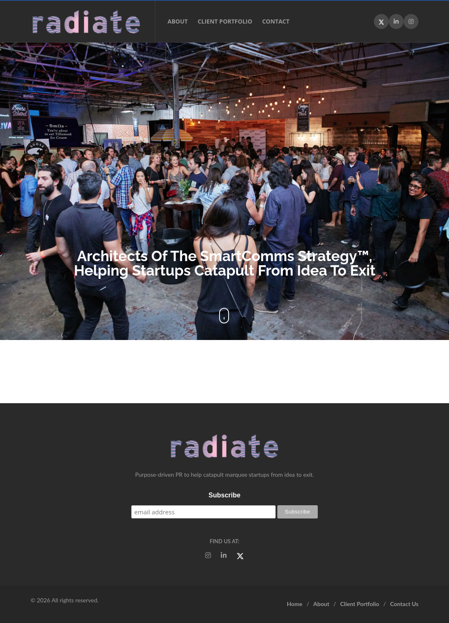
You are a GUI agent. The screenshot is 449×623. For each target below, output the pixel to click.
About (178, 21)
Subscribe (224, 495)
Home (294, 603)
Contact (275, 21)
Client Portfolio (225, 21)
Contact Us (404, 603)
